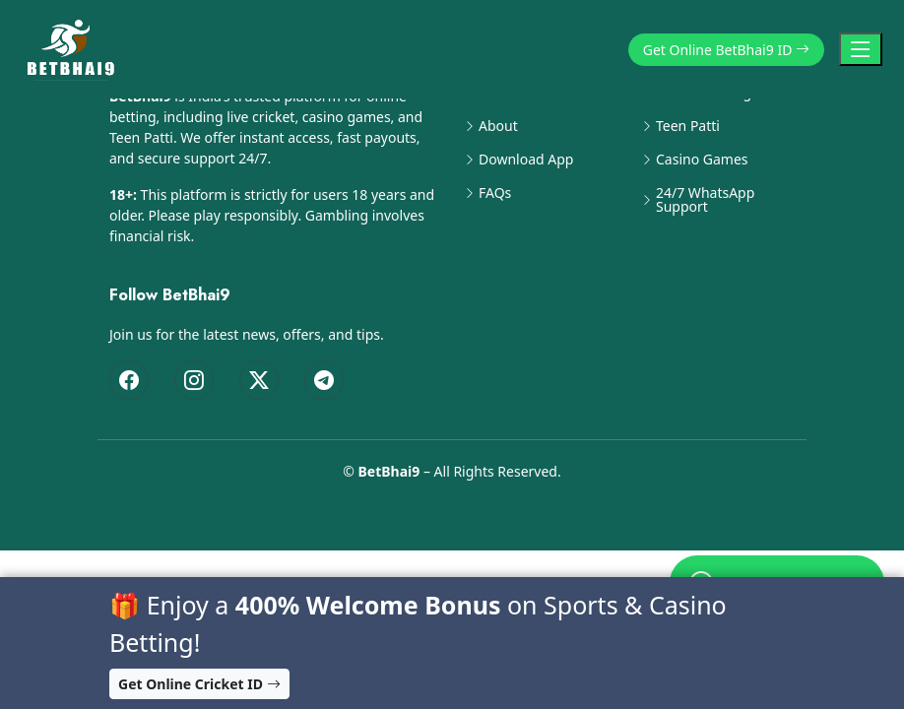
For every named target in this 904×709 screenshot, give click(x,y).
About (498, 126)
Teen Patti (688, 126)
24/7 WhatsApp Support (705, 200)
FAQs (495, 193)
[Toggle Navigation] (860, 49)
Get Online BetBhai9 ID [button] (726, 49)
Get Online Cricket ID (199, 684)
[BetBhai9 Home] (75, 49)
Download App (526, 159)
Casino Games (702, 159)
